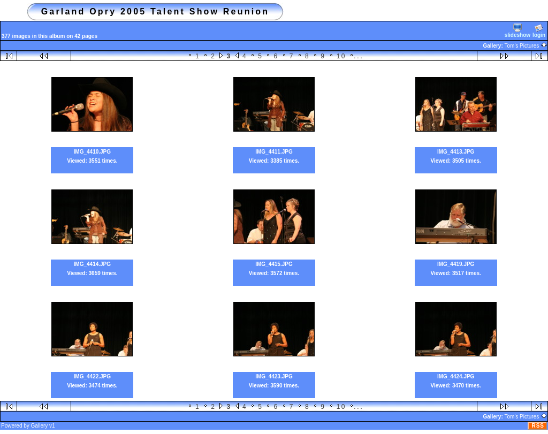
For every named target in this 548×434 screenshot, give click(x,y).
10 (341, 56)
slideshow (517, 31)
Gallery (39, 426)
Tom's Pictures (526, 46)
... (358, 56)
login (538, 31)
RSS (537, 426)
